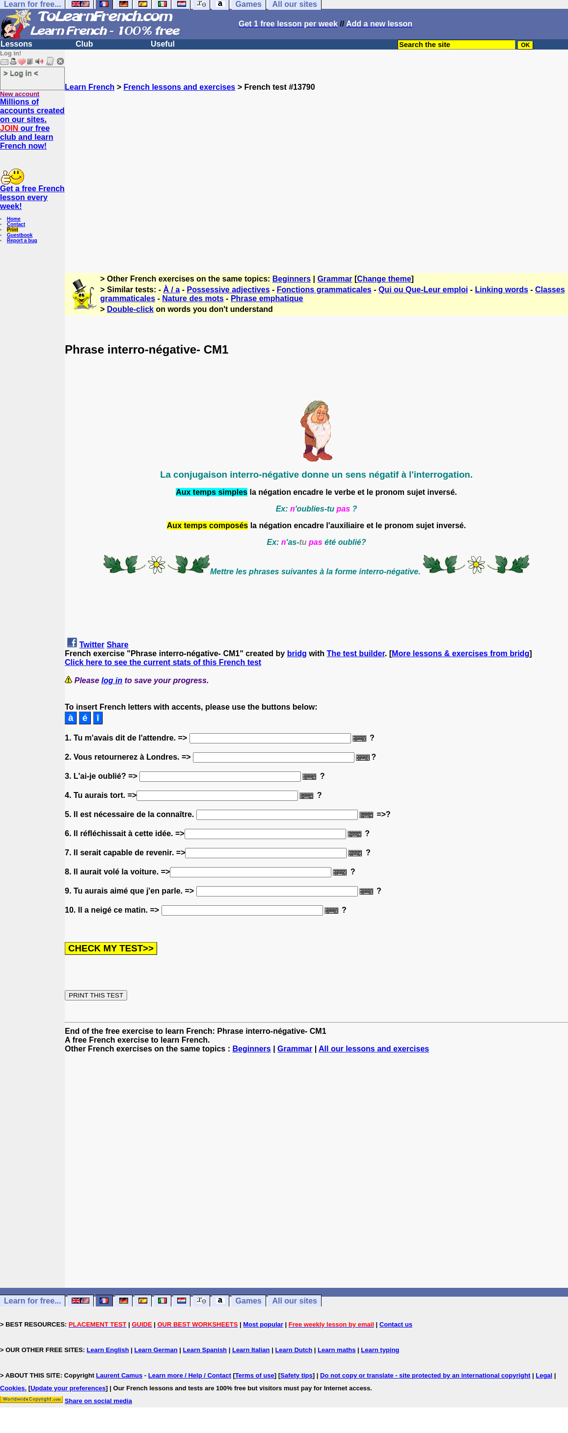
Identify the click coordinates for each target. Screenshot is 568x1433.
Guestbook (19, 235)
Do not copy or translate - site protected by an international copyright (425, 1375)
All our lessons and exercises (374, 1049)
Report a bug (22, 240)
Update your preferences (68, 1388)
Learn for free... (32, 1301)
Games (249, 1301)
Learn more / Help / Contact (189, 1375)
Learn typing (380, 1350)
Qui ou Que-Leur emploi (423, 289)
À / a (171, 289)
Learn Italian (251, 1350)
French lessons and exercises (180, 87)
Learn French (89, 87)
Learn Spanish (205, 1350)
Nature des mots (192, 298)
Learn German (155, 1350)
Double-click (130, 309)
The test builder (356, 653)
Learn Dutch (293, 1350)
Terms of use (254, 1375)
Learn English (108, 1350)
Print (12, 229)
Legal (544, 1375)
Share (117, 644)
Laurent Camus (119, 1375)
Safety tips (296, 1375)
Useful (163, 44)
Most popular (263, 1324)
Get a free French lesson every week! (32, 197)
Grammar (334, 279)
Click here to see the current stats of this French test (163, 662)
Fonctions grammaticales (324, 289)
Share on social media (98, 1401)
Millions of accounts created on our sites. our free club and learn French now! (32, 124)
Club (84, 44)
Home (14, 219)
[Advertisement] (316, 178)
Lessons (16, 44)
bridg (297, 653)
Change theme (384, 279)
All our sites (294, 1301)
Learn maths (336, 1350)
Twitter (91, 644)
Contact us (395, 1324)
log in (112, 680)
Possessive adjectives (228, 289)
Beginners (291, 279)
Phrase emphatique (267, 298)
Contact (16, 224)
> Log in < (20, 73)
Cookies (12, 1388)
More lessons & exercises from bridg (460, 653)
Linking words (501, 289)
